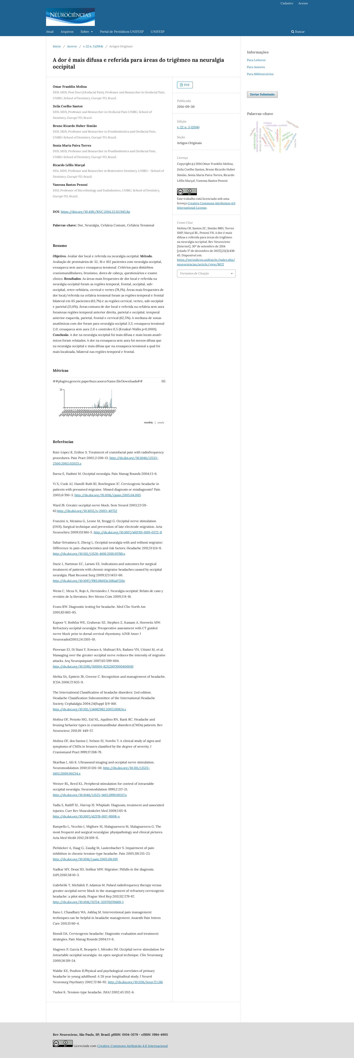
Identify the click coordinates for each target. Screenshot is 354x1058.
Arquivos (67, 32)
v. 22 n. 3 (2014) (93, 46)
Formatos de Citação (194, 273)
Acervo (72, 46)
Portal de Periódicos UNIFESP (122, 32)
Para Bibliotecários (260, 74)
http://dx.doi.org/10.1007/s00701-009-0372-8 (128, 532)
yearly (161, 422)
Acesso (303, 3)
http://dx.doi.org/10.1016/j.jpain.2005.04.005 (108, 495)
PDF (186, 85)
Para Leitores (256, 60)
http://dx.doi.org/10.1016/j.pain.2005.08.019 (85, 859)
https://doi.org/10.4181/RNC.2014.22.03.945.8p (95, 212)
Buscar (298, 32)
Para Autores (256, 67)
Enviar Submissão (262, 94)
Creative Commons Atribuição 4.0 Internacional (132, 1046)
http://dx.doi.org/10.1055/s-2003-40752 (87, 511)
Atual (50, 32)
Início (57, 46)
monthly (148, 422)
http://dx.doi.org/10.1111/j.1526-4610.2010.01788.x (89, 554)
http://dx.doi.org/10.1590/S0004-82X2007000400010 (93, 666)
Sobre (85, 32)
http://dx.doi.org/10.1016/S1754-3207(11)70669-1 (88, 902)
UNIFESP (157, 32)
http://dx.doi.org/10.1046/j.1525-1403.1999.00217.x (90, 795)
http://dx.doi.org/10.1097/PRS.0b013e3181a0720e (89, 581)
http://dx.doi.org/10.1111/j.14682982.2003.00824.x (89, 709)
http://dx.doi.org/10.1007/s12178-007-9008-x (86, 816)
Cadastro (287, 3)
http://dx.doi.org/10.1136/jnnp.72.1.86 (135, 982)
